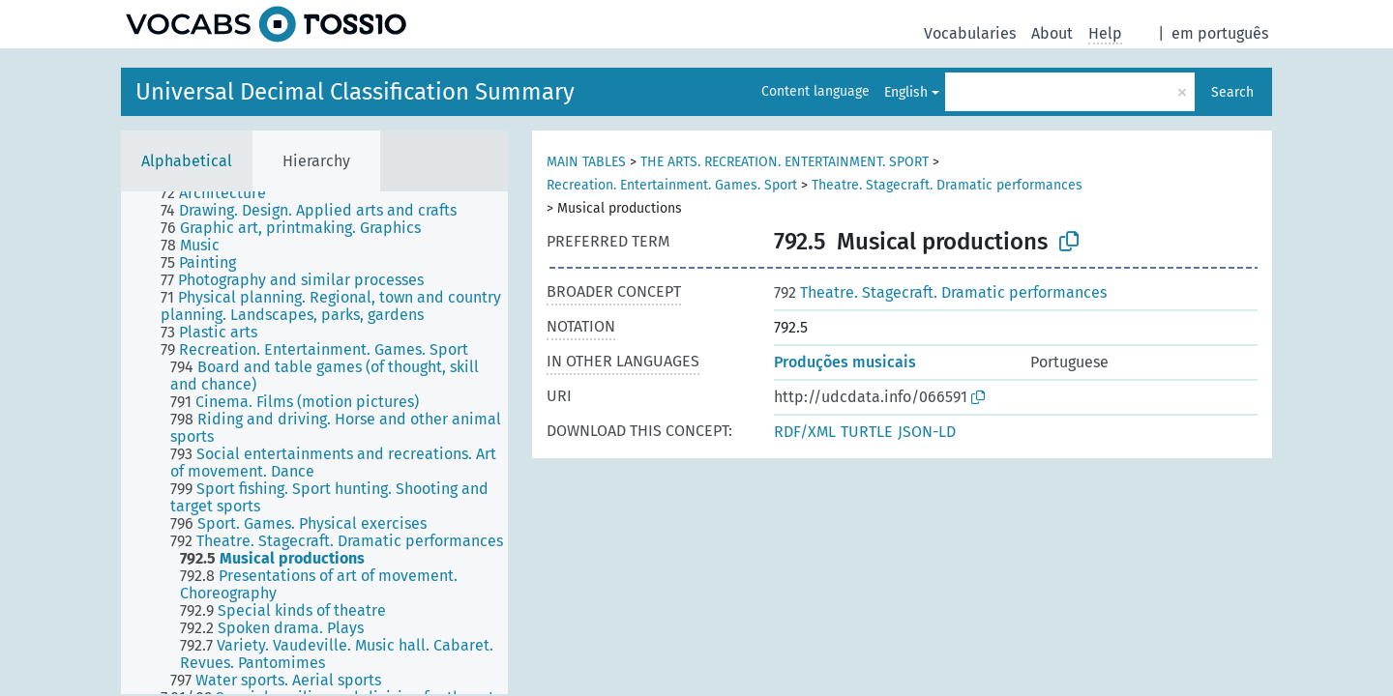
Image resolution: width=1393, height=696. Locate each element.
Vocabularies (970, 33)
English (906, 92)
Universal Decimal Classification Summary (355, 91)
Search (1232, 92)
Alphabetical (186, 161)
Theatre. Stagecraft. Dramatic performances (947, 185)
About (1052, 33)
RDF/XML (805, 431)
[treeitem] (221, 193)
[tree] (314, 442)
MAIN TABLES (586, 162)
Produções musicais (845, 362)
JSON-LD (927, 431)
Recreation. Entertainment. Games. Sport (672, 185)
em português (1219, 33)
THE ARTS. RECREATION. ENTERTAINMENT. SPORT (784, 162)
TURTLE (867, 431)
